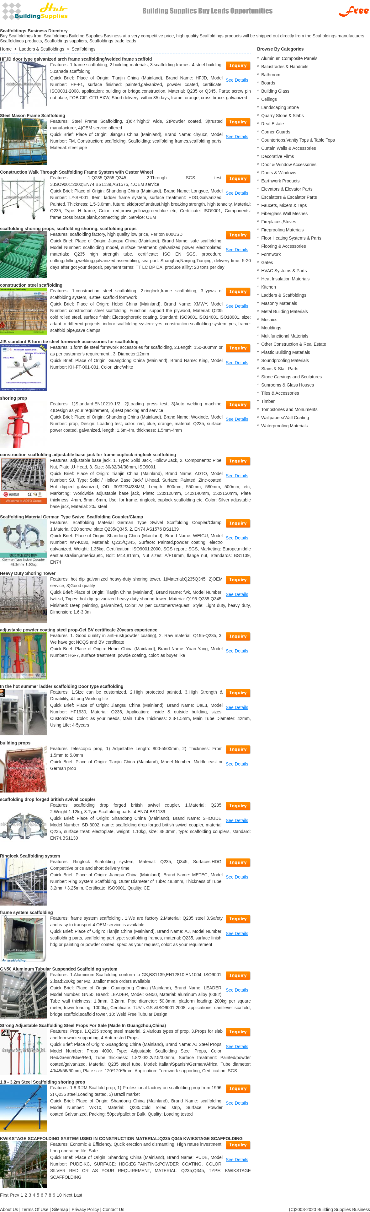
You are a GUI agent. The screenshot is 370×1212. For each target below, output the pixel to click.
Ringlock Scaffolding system (30, 855)
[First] (4, 1195)
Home (6, 48)
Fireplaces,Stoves (278, 221)
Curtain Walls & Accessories (288, 148)
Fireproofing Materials (282, 229)
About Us (9, 1209)
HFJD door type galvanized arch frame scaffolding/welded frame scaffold (76, 59)
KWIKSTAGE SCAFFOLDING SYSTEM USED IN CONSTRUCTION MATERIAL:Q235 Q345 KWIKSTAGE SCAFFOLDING (121, 1138)
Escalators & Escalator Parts (289, 197)
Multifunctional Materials (284, 335)
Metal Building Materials (284, 311)
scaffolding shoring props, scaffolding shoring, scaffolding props (68, 228)
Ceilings (269, 99)
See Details (237, 80)
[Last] (78, 1195)
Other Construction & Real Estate (293, 344)
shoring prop (13, 398)
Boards (268, 82)
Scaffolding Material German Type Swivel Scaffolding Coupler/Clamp (71, 516)
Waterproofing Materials (284, 425)
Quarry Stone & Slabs (282, 115)
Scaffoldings (84, 48)
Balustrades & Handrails (284, 66)
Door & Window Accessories (288, 164)
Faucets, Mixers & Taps (284, 205)
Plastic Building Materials (285, 352)
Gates (267, 262)
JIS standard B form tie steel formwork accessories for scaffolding (69, 341)
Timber (268, 401)
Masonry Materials (279, 303)
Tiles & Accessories (280, 393)
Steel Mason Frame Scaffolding (32, 115)
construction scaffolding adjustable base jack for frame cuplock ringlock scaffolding (88, 454)
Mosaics (269, 319)
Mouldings (271, 327)
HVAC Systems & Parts (284, 270)
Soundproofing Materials (285, 360)
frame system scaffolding (26, 912)
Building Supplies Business (343, 1209)
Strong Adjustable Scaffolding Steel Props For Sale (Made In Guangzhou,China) (83, 1025)
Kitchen (268, 286)
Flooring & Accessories (283, 246)
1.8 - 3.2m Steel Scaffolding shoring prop (42, 1082)
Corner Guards (275, 131)
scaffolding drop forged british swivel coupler (47, 799)
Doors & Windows (278, 172)
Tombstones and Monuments (289, 409)
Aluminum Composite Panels (289, 58)
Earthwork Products (280, 180)
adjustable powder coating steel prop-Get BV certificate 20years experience (78, 629)
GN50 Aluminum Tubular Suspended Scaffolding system (58, 968)
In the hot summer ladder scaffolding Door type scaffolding (62, 686)
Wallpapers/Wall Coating (285, 417)
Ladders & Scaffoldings (41, 48)
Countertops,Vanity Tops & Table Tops (298, 140)
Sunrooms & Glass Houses (287, 384)
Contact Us (113, 1209)
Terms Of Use (35, 1209)
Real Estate (272, 123)
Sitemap (60, 1209)
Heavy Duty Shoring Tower (28, 573)
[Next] (67, 1195)
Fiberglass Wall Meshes (284, 213)
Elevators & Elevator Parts (286, 189)
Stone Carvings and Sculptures (291, 376)
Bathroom (270, 74)
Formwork (271, 254)
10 (59, 1195)
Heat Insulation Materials (285, 278)
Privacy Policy (85, 1209)
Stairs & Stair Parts (279, 368)
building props (15, 742)
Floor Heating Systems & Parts (291, 238)
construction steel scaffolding (31, 285)
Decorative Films (277, 156)
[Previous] (14, 1195)
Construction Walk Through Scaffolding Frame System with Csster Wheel (76, 172)
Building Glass (275, 91)
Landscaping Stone (280, 107)
